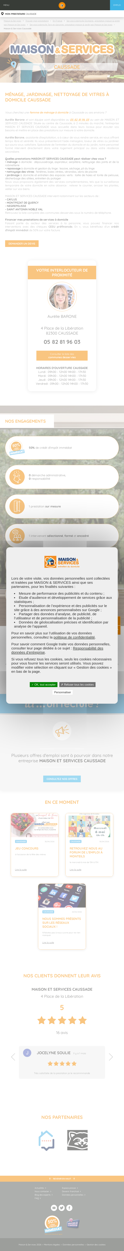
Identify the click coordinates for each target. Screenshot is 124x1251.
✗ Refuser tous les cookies (77, 684)
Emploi (117, 5)
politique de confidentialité (74, 637)
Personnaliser (62, 692)
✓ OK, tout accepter (43, 684)
